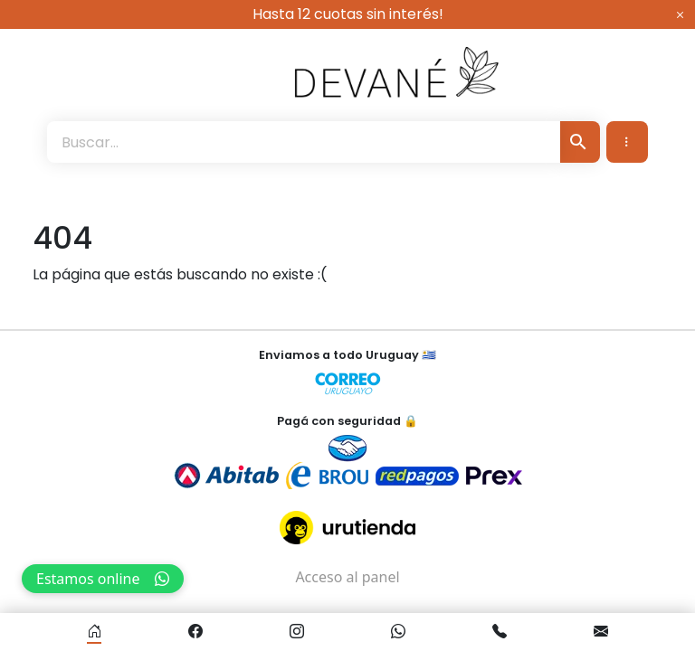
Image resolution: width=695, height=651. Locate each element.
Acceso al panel (347, 577)
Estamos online (102, 579)
